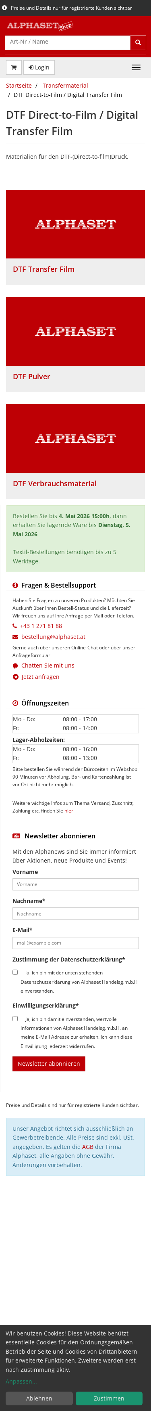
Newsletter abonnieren (49, 1063)
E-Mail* (22, 930)
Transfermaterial (65, 85)
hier (68, 810)
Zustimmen (109, 1398)
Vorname (25, 872)
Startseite (19, 85)
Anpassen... (21, 1381)
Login (39, 67)
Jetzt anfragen (36, 676)
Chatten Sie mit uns (47, 665)
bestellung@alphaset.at (53, 636)
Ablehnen (39, 1398)
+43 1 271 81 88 (41, 626)
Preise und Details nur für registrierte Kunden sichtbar (67, 8)
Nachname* (29, 901)
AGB (87, 1147)
